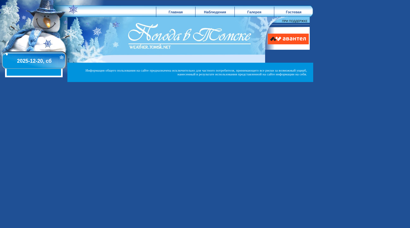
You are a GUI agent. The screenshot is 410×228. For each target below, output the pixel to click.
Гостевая (293, 12)
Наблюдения (215, 12)
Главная (176, 12)
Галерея (254, 12)
